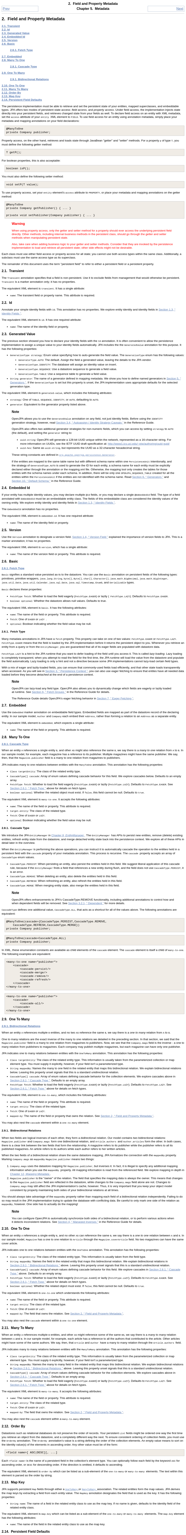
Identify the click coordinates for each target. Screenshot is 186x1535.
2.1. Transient (11, 26)
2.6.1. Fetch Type (21, 50)
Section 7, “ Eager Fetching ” (115, 675)
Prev (6, 8)
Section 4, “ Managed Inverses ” (78, 1178)
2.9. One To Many (13, 72)
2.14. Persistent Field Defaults (22, 99)
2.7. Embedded (12, 56)
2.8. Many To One (13, 60)
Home (93, 1530)
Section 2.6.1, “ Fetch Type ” (28, 761)
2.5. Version (10, 40)
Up (93, 1524)
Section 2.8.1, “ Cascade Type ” (30, 1044)
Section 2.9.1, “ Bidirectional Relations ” (35, 1219)
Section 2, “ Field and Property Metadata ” (127, 1077)
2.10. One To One (13, 85)
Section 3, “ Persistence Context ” (66, 648)
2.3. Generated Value (16, 33)
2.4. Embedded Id (13, 36)
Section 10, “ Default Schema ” (31, 467)
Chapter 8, (68, 806)
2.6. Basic (8, 43)
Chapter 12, (30, 1132)
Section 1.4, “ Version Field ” (90, 521)
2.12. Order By (11, 92)
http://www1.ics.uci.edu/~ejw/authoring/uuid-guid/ (138, 432)
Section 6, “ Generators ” (147, 464)
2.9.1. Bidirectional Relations (29, 79)
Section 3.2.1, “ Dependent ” (86, 870)
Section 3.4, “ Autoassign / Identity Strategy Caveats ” (89, 413)
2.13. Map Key (11, 96)
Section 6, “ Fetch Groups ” (49, 669)
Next (179, 8)
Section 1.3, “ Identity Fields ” (96, 488)
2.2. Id (6, 29)
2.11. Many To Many (15, 89)
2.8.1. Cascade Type (23, 66)
